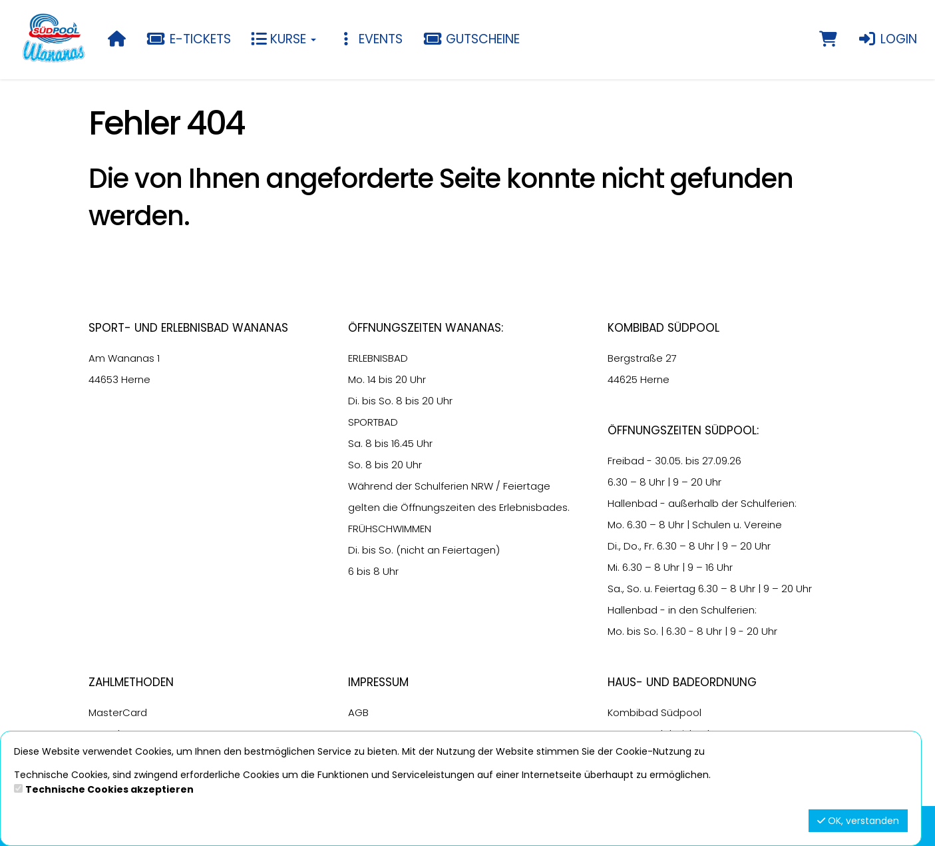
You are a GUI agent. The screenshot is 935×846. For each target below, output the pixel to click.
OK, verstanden (858, 820)
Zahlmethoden (131, 682)
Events (369, 39)
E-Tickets (188, 39)
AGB (358, 712)
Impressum (378, 682)
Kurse (283, 39)
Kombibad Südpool (654, 712)
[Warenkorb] (828, 39)
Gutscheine (471, 39)
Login (887, 39)
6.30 (618, 482)
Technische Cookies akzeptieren (109, 789)
